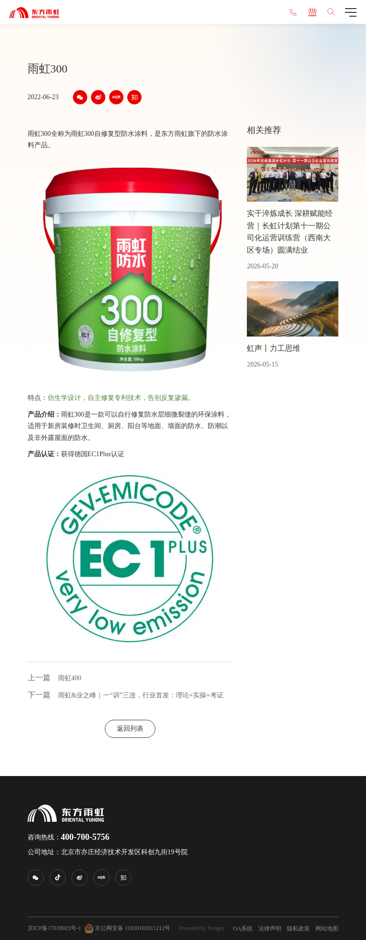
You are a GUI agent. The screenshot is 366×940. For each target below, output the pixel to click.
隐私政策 (298, 928)
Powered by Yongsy (202, 928)
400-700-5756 (85, 837)
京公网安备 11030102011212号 (127, 928)
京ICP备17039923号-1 (54, 928)
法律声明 (269, 928)
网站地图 (326, 928)
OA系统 (243, 928)
